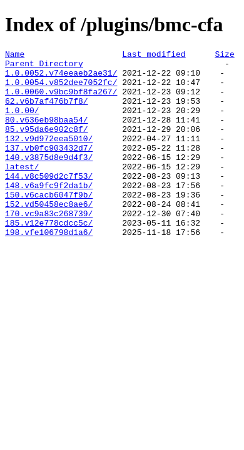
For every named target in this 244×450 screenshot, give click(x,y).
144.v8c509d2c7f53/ (49, 202)
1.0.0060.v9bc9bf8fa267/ (61, 100)
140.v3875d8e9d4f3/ (49, 179)
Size (224, 55)
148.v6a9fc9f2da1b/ (49, 213)
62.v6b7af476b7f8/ (46, 112)
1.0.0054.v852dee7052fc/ (61, 89)
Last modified (153, 55)
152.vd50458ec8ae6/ (49, 235)
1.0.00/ (22, 123)
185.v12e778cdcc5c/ (49, 258)
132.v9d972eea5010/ (49, 156)
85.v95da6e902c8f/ (46, 145)
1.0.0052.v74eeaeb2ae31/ (61, 78)
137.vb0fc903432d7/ (49, 168)
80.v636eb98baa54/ (46, 134)
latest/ (22, 190)
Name (14, 55)
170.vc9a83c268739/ (49, 246)
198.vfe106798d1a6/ (49, 269)
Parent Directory (44, 66)
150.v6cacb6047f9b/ (49, 224)
